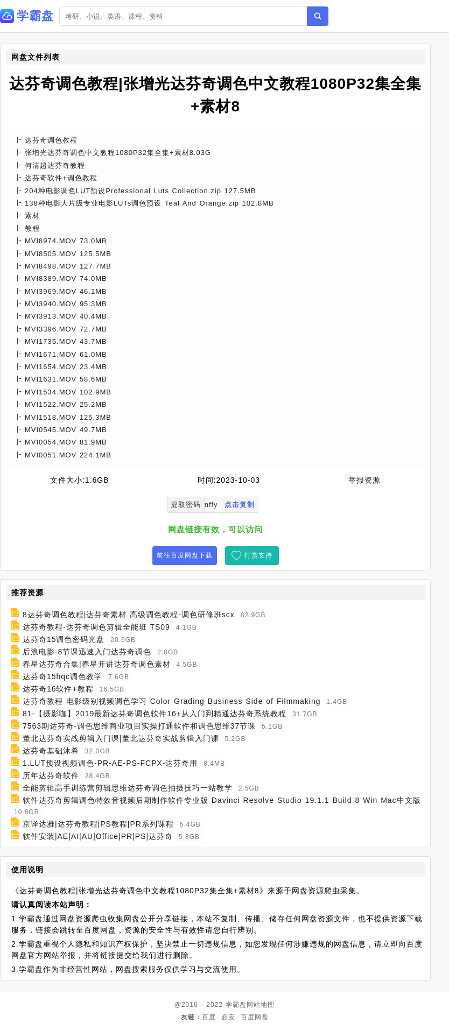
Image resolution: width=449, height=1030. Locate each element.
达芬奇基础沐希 (51, 750)
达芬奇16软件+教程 (58, 689)
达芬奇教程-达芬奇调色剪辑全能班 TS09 (96, 627)
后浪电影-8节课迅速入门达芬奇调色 (87, 651)
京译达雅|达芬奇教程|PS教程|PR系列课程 (98, 824)
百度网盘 (255, 1017)
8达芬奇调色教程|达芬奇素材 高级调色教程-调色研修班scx (129, 614)
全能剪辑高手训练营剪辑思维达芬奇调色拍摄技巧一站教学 (128, 788)
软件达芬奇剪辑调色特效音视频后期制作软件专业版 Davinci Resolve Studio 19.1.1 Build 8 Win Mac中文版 (222, 800)
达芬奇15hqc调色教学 (62, 676)
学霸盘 (236, 1004)
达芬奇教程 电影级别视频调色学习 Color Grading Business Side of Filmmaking (172, 701)
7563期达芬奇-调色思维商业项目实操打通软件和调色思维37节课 (139, 726)
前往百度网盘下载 (185, 555)
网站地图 (261, 1004)
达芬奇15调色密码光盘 (64, 639)
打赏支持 (258, 555)
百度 (209, 1017)
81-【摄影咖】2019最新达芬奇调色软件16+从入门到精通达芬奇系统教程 (154, 713)
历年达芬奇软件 (51, 775)
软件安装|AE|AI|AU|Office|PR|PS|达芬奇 (98, 836)
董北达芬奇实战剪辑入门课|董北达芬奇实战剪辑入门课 (121, 738)
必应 (228, 1017)
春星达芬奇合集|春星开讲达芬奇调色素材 (97, 664)
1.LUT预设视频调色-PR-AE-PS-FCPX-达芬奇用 (110, 763)
